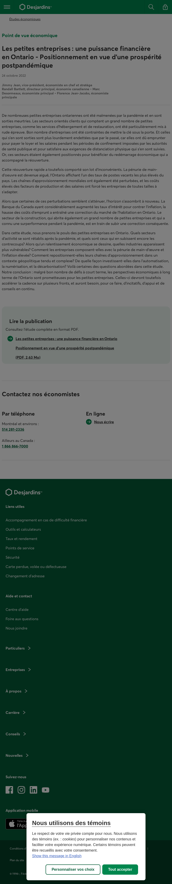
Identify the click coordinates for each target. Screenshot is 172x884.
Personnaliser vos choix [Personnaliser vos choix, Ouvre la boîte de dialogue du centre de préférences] (73, 869)
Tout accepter (120, 869)
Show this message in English (57, 856)
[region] (86, 846)
